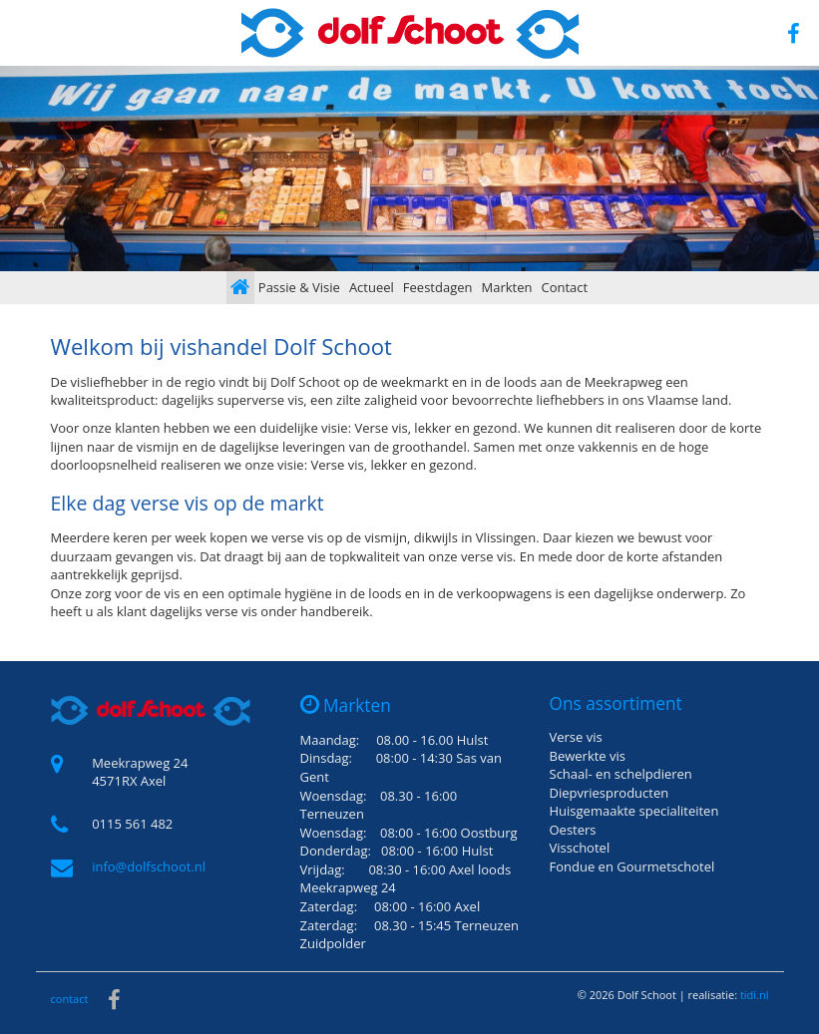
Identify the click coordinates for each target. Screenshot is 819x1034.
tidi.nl (754, 994)
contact (70, 998)
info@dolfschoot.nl (148, 866)
